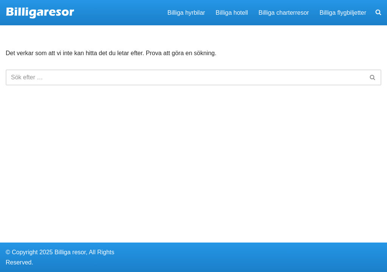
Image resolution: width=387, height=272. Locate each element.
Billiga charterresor (284, 12)
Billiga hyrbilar (186, 12)
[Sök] (185, 77)
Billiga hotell (232, 12)
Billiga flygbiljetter (342, 12)
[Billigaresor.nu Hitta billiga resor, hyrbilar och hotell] (40, 13)
